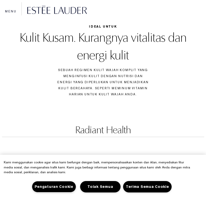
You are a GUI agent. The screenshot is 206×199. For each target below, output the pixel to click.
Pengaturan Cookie (54, 186)
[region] (103, 177)
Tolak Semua (100, 186)
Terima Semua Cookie (147, 186)
